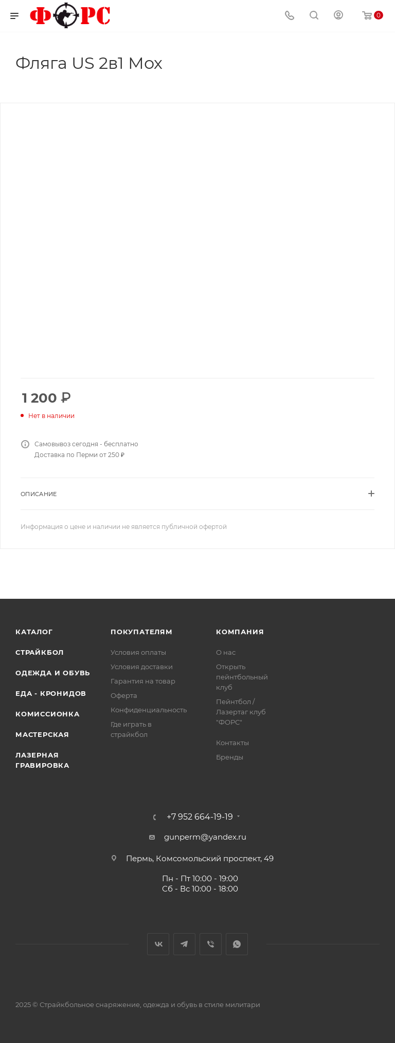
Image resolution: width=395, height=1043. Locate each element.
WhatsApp (237, 944)
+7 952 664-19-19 (200, 817)
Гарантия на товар (143, 681)
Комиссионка (47, 714)
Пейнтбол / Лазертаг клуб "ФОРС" (241, 711)
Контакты (232, 742)
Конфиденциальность (149, 710)
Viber (211, 944)
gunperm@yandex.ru (205, 837)
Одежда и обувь (52, 673)
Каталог (34, 632)
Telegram (184, 944)
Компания (240, 632)
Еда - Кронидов (50, 693)
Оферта (124, 695)
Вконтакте (158, 944)
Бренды (229, 757)
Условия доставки (142, 666)
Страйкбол (39, 652)
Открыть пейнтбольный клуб (242, 676)
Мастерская (42, 734)
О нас (226, 652)
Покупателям (142, 632)
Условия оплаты (138, 652)
